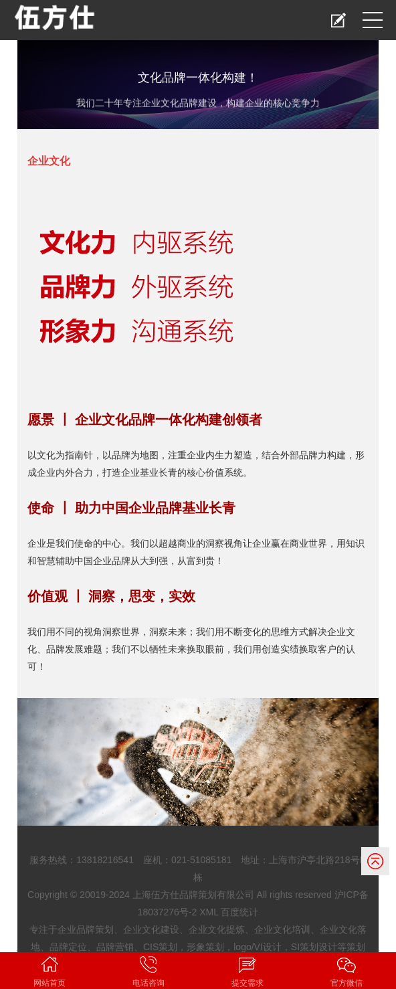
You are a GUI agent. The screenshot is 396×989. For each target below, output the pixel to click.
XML (208, 912)
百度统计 (239, 912)
